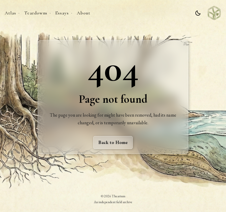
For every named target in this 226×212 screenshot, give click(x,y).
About (83, 13)
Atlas (10, 13)
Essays (62, 13)
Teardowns (36, 13)
